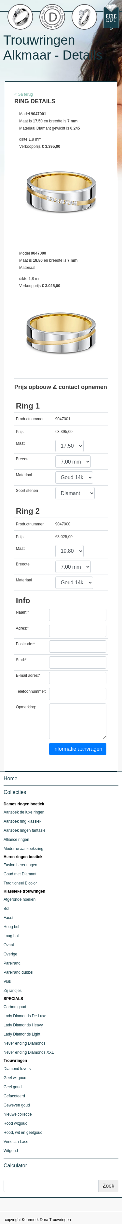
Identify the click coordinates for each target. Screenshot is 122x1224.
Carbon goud (15, 1007)
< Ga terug (23, 94)
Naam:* (22, 612)
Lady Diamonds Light (22, 1034)
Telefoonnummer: (31, 691)
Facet (8, 917)
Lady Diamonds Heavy (23, 1025)
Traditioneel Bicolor (20, 883)
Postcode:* (25, 644)
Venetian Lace (16, 1141)
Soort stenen (27, 490)
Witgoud (11, 1150)
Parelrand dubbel (18, 972)
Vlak (7, 981)
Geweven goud (17, 1105)
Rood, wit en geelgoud (23, 1132)
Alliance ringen (16, 839)
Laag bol (11, 936)
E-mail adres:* (28, 675)
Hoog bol (11, 927)
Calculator (15, 1165)
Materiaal (24, 475)
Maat (20, 443)
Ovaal (9, 945)
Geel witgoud (15, 1078)
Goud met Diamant (20, 874)
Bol (6, 908)
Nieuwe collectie (18, 1114)
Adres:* (22, 628)
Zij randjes (12, 990)
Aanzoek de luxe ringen (24, 812)
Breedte (23, 459)
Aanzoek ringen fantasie (25, 830)
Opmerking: (26, 707)
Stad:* (21, 660)
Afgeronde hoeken (19, 899)
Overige (10, 954)
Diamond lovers (17, 1068)
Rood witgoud (15, 1123)
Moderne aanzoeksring (23, 848)
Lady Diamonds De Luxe (25, 1016)
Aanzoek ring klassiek (22, 821)
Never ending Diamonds (25, 1043)
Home (11, 778)
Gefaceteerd (14, 1096)
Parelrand (12, 963)
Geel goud (12, 1087)
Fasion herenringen (20, 865)
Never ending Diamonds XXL (29, 1052)
